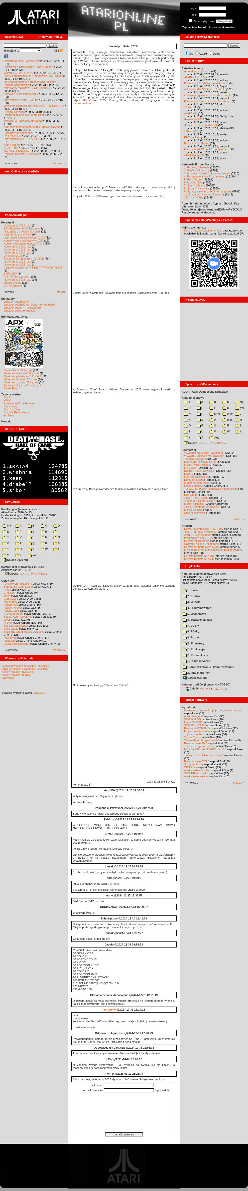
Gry (191, 53)
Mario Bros (10, 601)
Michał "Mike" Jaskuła (197, 464)
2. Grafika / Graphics (196, 170)
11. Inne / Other (193, 197)
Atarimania (10, 406)
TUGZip (42, 574)
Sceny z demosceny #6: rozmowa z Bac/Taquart (33, 75)
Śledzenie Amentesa (196, 482)
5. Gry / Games (193, 179)
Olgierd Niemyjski (195, 512)
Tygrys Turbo (192, 737)
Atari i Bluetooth (194, 716)
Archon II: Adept (14, 613)
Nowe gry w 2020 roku (17, 246)
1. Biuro (190, 590)
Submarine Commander (18, 586)
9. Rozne (191, 637)
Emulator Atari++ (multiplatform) (23, 307)
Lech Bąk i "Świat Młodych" (200, 461)
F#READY (190, 467)
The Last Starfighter (16, 625)
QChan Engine (13, 285)
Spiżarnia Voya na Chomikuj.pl (22, 385)
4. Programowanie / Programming (204, 176)
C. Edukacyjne (194, 649)
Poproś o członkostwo (222, 27)
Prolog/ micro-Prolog (196, 143)
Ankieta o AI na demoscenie (21, 93)
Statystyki (8, 677)
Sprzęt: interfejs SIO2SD (199, 558)
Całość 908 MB (195, 677)
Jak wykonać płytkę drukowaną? (204, 755)
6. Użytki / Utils (193, 182)
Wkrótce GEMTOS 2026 (18, 72)
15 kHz (188, 107)
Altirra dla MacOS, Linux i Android (204, 89)
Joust (7, 595)
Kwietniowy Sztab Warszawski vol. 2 (206, 83)
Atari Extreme (12, 144)
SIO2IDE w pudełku (196, 773)
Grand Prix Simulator (16, 643)
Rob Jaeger (191, 494)
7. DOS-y (191, 625)
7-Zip (34, 574)
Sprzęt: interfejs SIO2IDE (199, 555)
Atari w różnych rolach (197, 770)
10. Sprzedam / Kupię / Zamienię (204, 194)
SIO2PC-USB (192, 719)
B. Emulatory (193, 643)
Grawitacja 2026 (194, 119)
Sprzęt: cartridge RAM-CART (201, 546)
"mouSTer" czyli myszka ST (201, 531)
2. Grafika (191, 596)
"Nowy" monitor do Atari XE (200, 125)
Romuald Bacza (194, 479)
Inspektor (9, 640)
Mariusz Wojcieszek (196, 476)
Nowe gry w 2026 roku (17, 225)
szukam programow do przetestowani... (208, 95)
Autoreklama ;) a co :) (197, 71)
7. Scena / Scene (194, 185)
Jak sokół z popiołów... (17, 150)
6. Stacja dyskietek (197, 619)
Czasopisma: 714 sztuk (18, 370)
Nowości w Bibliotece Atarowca (23, 120)
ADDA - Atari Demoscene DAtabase (205, 391)
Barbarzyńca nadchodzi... (19, 132)
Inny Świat (10, 637)
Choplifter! (10, 592)
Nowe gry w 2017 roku (17, 252)
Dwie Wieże (11, 628)
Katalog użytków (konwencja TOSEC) (206, 684)
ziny (214, 437)
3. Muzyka (191, 601)
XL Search (10, 415)
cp (239, 401)
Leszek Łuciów (193, 485)
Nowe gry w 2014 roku (17, 279)
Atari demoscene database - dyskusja (25, 668)
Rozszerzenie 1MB (195, 743)
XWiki (7, 400)
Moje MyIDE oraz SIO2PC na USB (205, 749)
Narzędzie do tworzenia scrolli (22, 231)
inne (33, 555)
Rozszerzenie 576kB (196, 761)
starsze (61, 291)
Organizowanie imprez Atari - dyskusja (25, 665)
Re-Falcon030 (12, 135)
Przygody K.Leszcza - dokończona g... (207, 101)
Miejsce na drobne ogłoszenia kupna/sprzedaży (213, 549)
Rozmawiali (189, 449)
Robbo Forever (13, 607)
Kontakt (6, 421)
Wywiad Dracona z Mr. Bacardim (204, 455)
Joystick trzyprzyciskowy (199, 746)
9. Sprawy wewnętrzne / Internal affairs (207, 191)
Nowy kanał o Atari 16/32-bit (21, 99)
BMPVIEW (10, 273)
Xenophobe (11, 604)
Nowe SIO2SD (193, 722)
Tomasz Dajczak (194, 458)
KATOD (188, 473)
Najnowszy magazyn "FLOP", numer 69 (28, 87)
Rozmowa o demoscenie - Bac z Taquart (28, 66)
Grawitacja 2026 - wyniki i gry (22, 60)
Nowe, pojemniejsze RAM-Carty (203, 528)
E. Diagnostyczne (196, 660)
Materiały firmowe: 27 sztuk (20, 379)
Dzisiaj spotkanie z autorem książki (25, 114)
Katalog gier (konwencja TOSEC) (22, 566)
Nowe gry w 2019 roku (17, 249)
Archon (8, 622)
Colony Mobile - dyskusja (17, 671)
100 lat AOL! (191, 131)
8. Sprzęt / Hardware (196, 188)
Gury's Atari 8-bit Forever (19, 403)
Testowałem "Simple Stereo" (201, 740)
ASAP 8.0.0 (11, 147)
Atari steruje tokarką (196, 776)
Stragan (187, 525)
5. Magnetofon (194, 613)
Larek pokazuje (13, 255)
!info (214, 413)
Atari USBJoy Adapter (197, 534)
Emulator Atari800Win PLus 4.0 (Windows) (30, 304)
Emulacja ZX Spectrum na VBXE (24, 258)
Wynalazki (188, 707)
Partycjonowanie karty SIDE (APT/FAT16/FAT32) (33, 267)
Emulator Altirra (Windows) (20, 310)
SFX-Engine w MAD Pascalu (21, 228)
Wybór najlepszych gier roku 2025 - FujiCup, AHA (34, 105)
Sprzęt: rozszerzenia (196, 540)
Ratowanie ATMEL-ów (197, 728)
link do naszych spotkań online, (203, 230)
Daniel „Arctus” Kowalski (199, 470)
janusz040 (109, 1009)
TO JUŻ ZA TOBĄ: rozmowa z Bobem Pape (210, 488)
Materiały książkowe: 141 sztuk (23, 376)
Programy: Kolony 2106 (198, 537)
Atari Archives (12, 409)
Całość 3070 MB (15, 559)
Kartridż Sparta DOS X (18, 234)
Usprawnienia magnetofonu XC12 (24, 237)
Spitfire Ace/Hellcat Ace (18, 616)
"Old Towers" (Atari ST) (18, 583)
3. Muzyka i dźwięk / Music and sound (207, 173)
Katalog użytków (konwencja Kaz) (204, 573)
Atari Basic (190, 113)
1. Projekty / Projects (196, 167)
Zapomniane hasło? (194, 27)
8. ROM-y (191, 631)
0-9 (7, 525)
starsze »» (59, 163)
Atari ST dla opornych (17, 276)
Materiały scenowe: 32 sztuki (21, 373)
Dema (216, 53)
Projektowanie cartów (197, 731)
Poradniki (7, 222)
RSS (58, 50)
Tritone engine (12, 282)
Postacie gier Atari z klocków (21, 153)
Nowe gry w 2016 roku (17, 261)
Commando (11, 598)
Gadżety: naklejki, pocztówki (201, 543)
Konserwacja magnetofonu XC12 (24, 243)
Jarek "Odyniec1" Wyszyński (201, 506)
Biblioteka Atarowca (14, 316)
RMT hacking (192, 137)
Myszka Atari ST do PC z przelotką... (206, 149)
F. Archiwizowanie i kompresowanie (208, 666)
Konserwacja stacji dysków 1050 (23, 240)
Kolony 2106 (11, 610)
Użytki (203, 53)
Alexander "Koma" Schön (199, 500)
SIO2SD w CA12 (194, 725)
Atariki (7, 397)
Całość (11, 573)
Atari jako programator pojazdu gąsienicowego (32, 126)
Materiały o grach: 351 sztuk (21, 382)
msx (227, 419)
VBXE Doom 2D (194, 155)
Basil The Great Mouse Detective (24, 631)
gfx (239, 407)
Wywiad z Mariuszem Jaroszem (203, 452)
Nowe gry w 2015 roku (17, 264)
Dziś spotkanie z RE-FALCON (22, 138)
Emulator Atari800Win (17, 301)
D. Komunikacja (195, 655)
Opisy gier (8, 580)
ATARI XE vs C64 (195, 77)
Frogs (7, 589)
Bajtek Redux (12, 388)
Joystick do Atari (194, 734)
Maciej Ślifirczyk (194, 503)
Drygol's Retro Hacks (16, 412)
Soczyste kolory (193, 764)
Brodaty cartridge (14, 111)
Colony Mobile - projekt (16, 674)
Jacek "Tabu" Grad (195, 497)
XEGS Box (190, 767)
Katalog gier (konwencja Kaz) (20, 509)
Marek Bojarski (193, 509)
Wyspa (8, 619)
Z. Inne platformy (196, 672)
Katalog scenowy (193, 397)
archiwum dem (82, 103)
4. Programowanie (197, 607)
